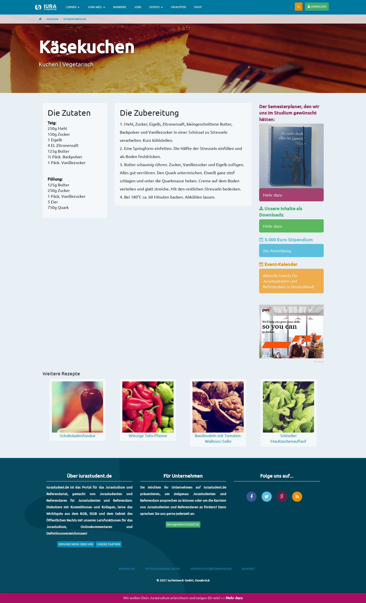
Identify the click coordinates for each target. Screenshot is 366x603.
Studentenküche (74, 19)
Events (156, 7)
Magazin (52, 19)
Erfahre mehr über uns (76, 544)
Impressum (127, 569)
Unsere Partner (108, 544)
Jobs (137, 7)
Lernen (73, 7)
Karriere (119, 7)
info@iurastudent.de (183, 524)
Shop (198, 7)
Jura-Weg (96, 7)
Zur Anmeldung (277, 250)
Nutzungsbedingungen (162, 569)
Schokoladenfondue (77, 435)
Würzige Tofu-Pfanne (148, 435)
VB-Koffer (178, 7)
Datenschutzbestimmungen (211, 569)
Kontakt (248, 569)
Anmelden (316, 6)
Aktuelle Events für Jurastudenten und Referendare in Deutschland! (288, 281)
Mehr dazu (272, 194)
